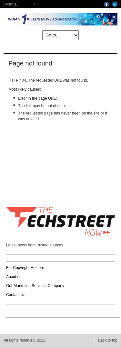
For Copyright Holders (25, 267)
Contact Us (15, 295)
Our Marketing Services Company (35, 285)
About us (13, 276)
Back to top (107, 340)
